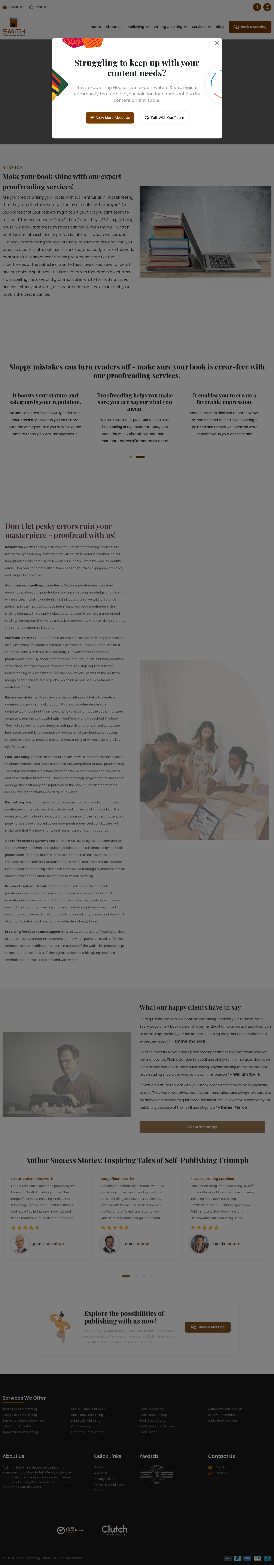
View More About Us (110, 117)
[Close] (217, 43)
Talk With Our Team (164, 117)
